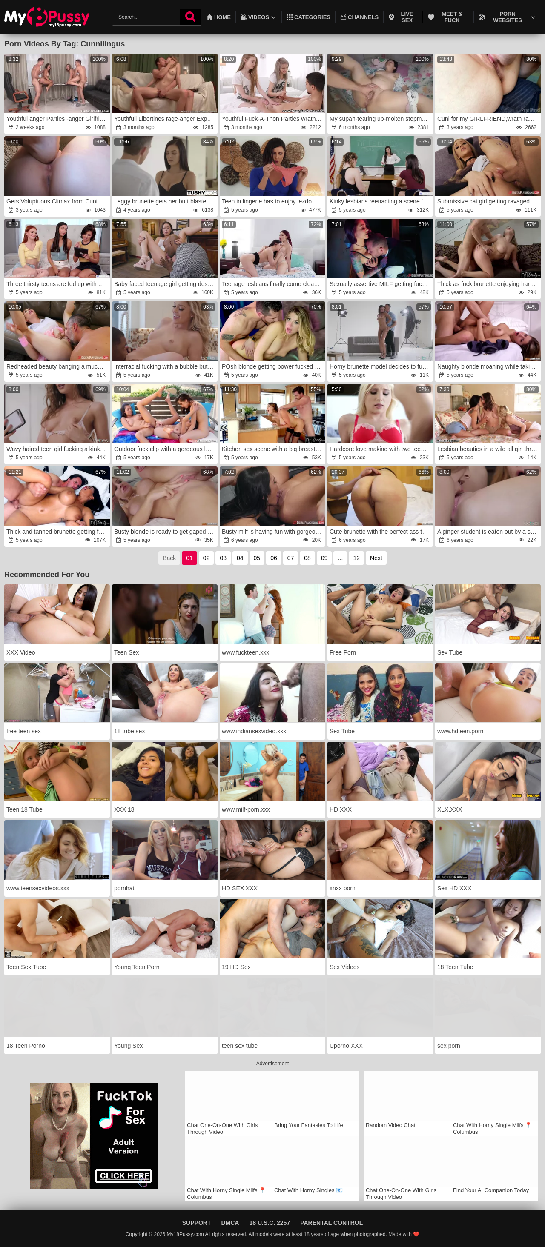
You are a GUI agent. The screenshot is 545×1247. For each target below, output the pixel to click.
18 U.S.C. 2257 (269, 1222)
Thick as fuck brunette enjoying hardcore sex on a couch (488, 283)
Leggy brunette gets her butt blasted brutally (165, 201)
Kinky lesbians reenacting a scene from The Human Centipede (381, 201)
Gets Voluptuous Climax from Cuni (52, 201)
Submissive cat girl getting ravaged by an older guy (488, 201)
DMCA (230, 1222)
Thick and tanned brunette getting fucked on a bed (57, 531)
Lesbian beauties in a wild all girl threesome (488, 449)
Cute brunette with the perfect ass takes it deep (381, 531)
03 (223, 558)
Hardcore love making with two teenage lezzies (381, 449)
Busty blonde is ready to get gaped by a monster (165, 531)
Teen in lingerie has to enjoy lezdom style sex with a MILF (273, 201)
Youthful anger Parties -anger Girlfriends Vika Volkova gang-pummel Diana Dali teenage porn (57, 118)
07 (290, 558)
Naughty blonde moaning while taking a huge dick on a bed (488, 366)
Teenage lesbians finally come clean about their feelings (273, 283)
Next (376, 558)
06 (273, 558)
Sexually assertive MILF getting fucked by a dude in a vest (381, 283)
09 (324, 558)
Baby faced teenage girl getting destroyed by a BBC (165, 283)
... (340, 558)
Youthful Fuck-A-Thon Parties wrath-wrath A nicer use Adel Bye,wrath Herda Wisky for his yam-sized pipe (273, 118)
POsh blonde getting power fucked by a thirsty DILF (273, 366)
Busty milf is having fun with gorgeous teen (273, 531)
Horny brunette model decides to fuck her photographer (381, 366)
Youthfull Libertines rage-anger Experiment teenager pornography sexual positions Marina (165, 118)
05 (257, 558)
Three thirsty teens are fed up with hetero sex (57, 283)
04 (240, 558)
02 (206, 558)
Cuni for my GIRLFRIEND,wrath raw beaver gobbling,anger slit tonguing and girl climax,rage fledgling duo (488, 118)
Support (196, 1222)
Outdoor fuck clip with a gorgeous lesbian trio (165, 449)
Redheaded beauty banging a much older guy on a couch (57, 366)
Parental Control (331, 1222)
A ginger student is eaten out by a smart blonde (488, 531)
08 (307, 558)
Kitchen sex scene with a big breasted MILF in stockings (273, 449)
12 (356, 558)
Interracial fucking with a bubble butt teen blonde (165, 366)
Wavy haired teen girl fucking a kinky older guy (57, 449)
